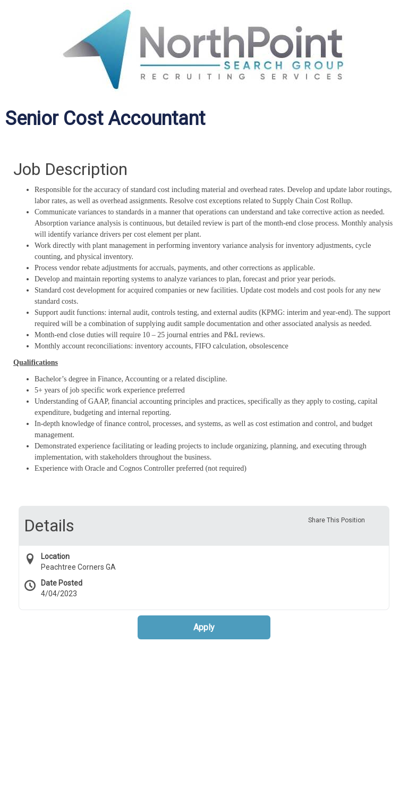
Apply (204, 627)
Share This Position (336, 520)
